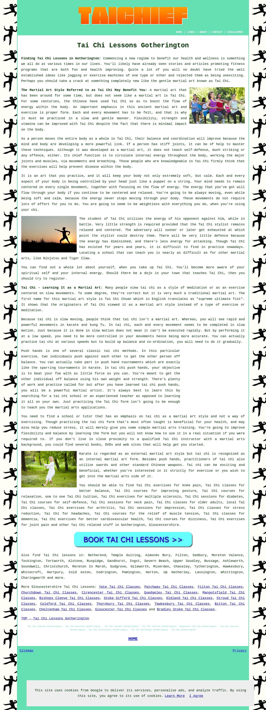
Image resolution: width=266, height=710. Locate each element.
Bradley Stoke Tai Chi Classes (186, 609)
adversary (143, 230)
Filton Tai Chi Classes (220, 587)
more (59, 578)
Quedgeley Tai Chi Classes (170, 592)
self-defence (196, 150)
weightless (150, 204)
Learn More (175, 696)
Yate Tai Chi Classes (119, 587)
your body (132, 176)
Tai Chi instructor (182, 439)
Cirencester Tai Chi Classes (110, 592)
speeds (83, 342)
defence (221, 236)
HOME (179, 32)
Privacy (240, 650)
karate (94, 368)
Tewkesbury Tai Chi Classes (182, 604)
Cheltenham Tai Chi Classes (65, 609)
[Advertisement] (214, 374)
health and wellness (200, 58)
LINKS (191, 32)
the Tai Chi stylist (209, 224)
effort (44, 204)
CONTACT (217, 32)
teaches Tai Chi (208, 273)
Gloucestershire (164, 525)
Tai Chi (222, 81)
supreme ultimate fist (219, 299)
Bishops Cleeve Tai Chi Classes (69, 598)
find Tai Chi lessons (54, 555)
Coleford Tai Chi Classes (65, 604)
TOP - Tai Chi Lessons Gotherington (55, 618)
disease (92, 167)
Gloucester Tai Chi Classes (121, 609)
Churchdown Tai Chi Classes (48, 592)
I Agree (196, 696)
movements (49, 325)
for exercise (200, 471)
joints (178, 144)
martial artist (87, 390)
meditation (197, 288)
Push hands (31, 351)
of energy (170, 187)
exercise (29, 112)
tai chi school (67, 396)
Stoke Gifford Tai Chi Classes (133, 598)
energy (160, 155)
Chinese (80, 101)
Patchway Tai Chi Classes (168, 587)
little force (92, 373)
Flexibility (145, 118)
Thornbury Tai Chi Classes (122, 604)
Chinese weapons (166, 465)
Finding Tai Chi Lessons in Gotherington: (61, 58)
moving (215, 193)
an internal (90, 459)
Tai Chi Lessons (79, 587)
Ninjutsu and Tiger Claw (66, 258)
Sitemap (26, 650)
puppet (160, 181)
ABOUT (203, 32)
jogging (74, 75)
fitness (238, 64)
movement (112, 112)
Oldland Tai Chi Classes (189, 598)
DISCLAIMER (235, 32)
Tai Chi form (116, 402)
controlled (107, 336)
